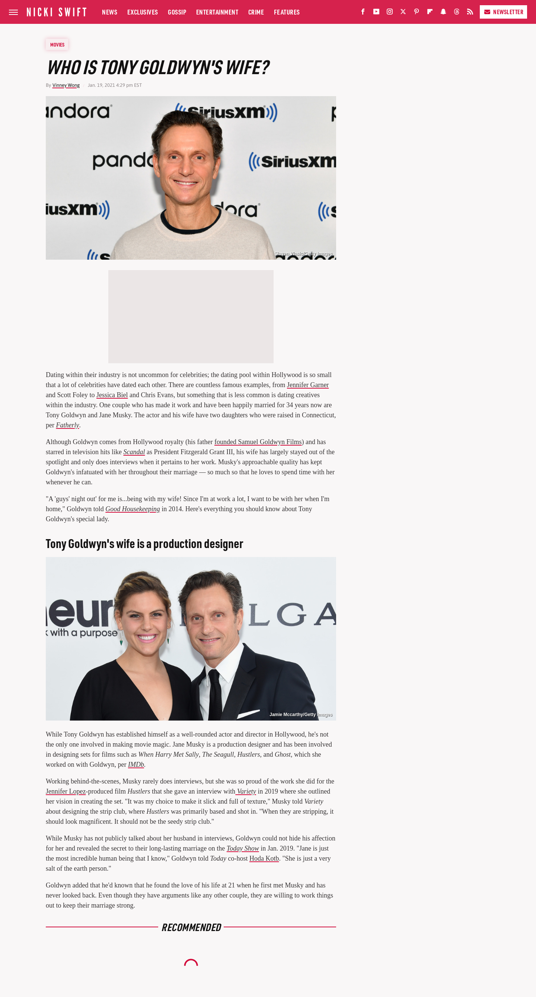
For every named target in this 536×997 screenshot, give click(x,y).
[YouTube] (376, 13)
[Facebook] (363, 13)
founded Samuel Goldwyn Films (258, 442)
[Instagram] (389, 13)
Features (287, 11)
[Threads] (456, 13)
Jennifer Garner (308, 385)
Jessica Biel (112, 395)
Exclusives (142, 11)
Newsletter (503, 12)
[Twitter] (403, 13)
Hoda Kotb (264, 858)
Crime (256, 11)
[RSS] (470, 13)
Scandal (134, 452)
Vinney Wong (66, 85)
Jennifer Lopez (66, 791)
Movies (57, 44)
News (109, 11)
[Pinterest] (416, 13)
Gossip (177, 11)
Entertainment (217, 11)
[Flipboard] (430, 13)
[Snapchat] (443, 13)
